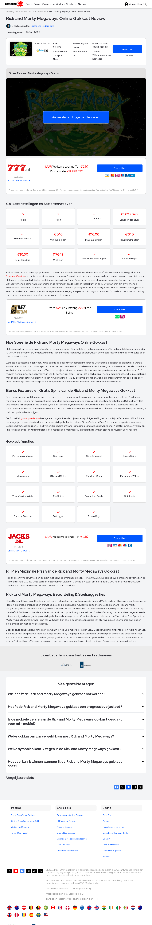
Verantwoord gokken (112, 850)
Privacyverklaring (82, 888)
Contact (106, 839)
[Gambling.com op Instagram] (28, 886)
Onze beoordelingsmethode (115, 833)
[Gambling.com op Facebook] (22, 886)
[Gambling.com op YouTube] (15, 886)
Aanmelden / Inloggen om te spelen (76, 117)
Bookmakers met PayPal (67, 850)
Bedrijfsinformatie (111, 844)
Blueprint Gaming (15, 276)
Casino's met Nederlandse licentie (72, 839)
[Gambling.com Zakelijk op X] (40, 886)
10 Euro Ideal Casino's (66, 821)
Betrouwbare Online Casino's (70, 815)
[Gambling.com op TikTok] (34, 886)
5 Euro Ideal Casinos (66, 833)
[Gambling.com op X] (9, 886)
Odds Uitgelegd (63, 844)
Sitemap (106, 856)
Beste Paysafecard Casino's (23, 815)
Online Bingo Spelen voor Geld (25, 821)
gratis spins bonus (30, 418)
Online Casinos (27, 11)
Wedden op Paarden (20, 827)
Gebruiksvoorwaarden (58, 888)
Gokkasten (41, 11)
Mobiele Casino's (64, 827)
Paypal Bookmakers (19, 833)
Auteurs (106, 821)
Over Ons (107, 815)
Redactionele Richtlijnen (114, 827)
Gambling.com (12, 11)
